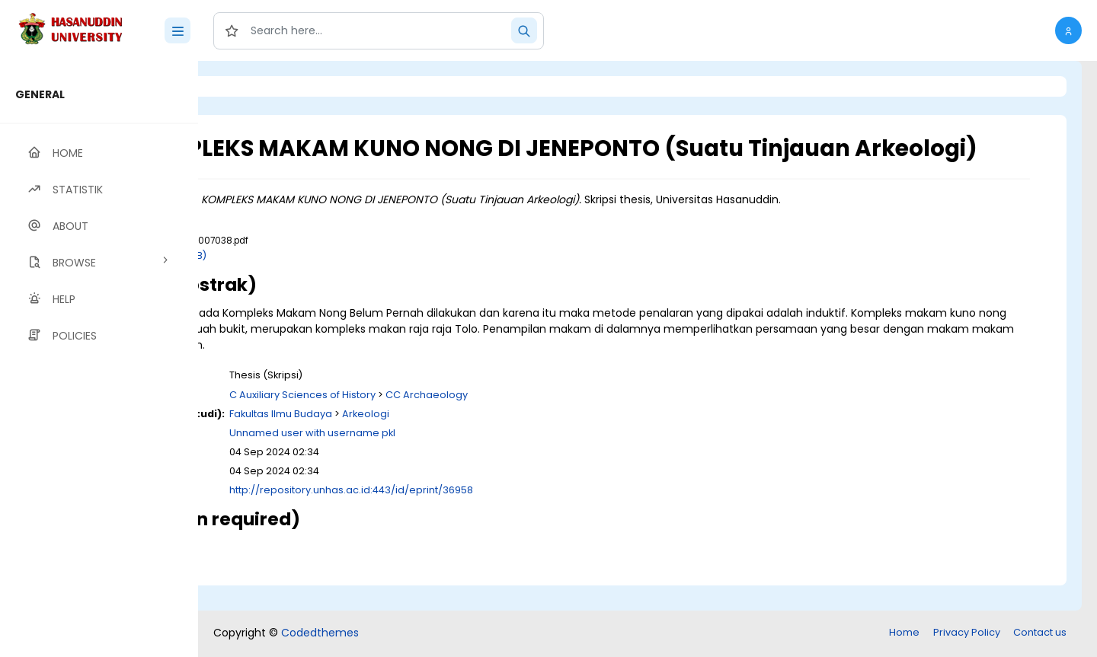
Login (263, 86)
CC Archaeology (596, 421)
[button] (1068, 30)
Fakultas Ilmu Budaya (449, 440)
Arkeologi (534, 440)
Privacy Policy (966, 633)
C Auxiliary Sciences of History (471, 421)
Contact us (1040, 633)
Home (904, 633)
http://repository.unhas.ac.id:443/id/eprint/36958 (520, 517)
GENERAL (40, 94)
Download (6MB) (334, 282)
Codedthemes (320, 634)
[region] (99, 359)
